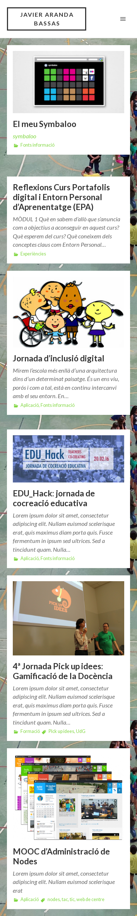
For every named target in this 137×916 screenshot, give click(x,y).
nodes (53, 899)
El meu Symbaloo (44, 124)
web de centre (90, 899)
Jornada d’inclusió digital (58, 358)
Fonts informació (37, 145)
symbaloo (24, 135)
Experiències (33, 254)
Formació (30, 731)
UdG (80, 731)
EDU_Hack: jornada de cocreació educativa (54, 498)
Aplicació (29, 405)
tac (65, 899)
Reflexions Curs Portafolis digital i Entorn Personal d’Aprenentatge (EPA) (61, 197)
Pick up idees (61, 731)
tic (72, 899)
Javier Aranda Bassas (47, 19)
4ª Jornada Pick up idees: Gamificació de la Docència (63, 671)
